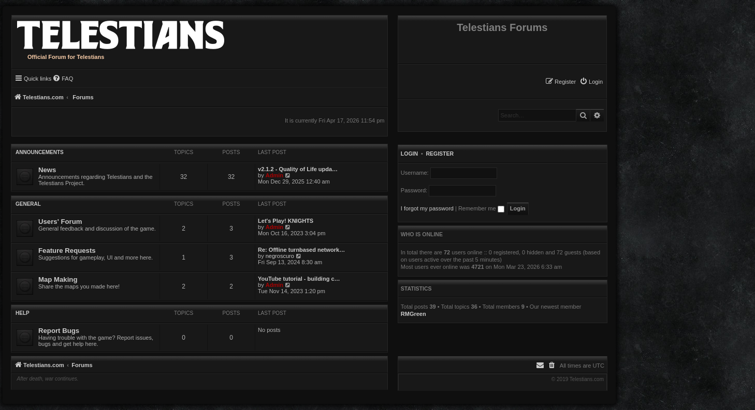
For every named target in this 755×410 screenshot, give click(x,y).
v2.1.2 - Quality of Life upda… (298, 169)
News (47, 170)
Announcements (40, 152)
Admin (274, 175)
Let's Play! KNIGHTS (285, 221)
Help (23, 313)
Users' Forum (60, 221)
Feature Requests (67, 250)
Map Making (57, 279)
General (28, 204)
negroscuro (280, 256)
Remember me (481, 208)
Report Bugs (58, 331)
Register (440, 153)
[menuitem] (591, 81)
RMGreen (413, 314)
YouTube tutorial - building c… (299, 279)
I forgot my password (427, 208)
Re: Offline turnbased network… (301, 250)
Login (409, 153)
